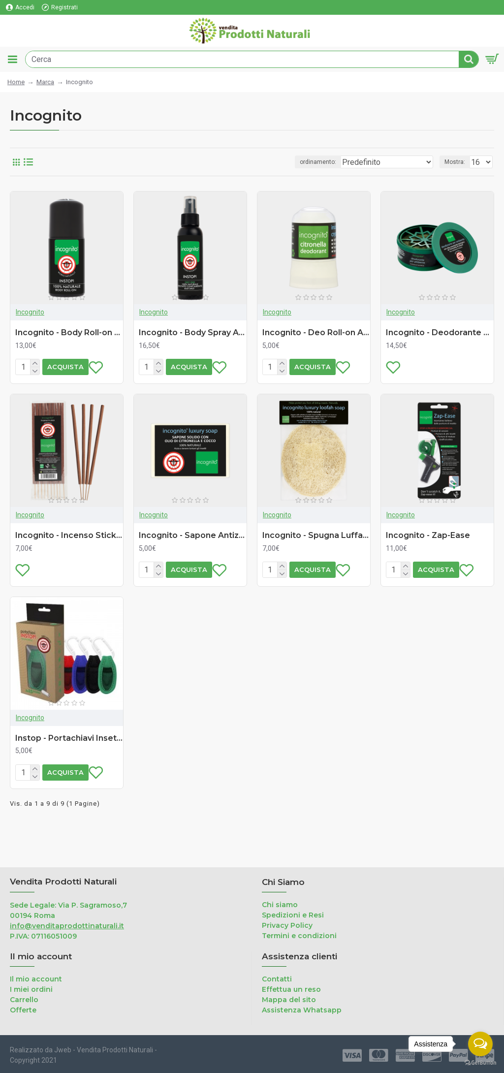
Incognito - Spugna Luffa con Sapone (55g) (316, 551)
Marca (45, 82)
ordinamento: (318, 161)
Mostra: (454, 161)
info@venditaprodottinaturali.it (67, 925)
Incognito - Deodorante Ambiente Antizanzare (440, 332)
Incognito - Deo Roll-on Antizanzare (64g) (316, 332)
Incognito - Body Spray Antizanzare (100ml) (193, 332)
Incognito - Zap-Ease (428, 551)
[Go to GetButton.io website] (480, 1063)
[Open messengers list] (480, 1044)
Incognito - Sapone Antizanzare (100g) (193, 551)
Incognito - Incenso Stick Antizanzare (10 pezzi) (69, 551)
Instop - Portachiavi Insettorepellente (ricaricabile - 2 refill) (69, 770)
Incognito (30, 312)
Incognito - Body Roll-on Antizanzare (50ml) (69, 332)
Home (16, 82)
